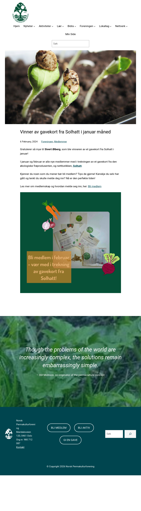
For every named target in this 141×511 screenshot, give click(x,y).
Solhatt (77, 165)
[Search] (130, 434)
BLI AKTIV (84, 427)
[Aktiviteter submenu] (52, 26)
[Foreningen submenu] (94, 26)
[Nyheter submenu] (34, 26)
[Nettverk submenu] (127, 26)
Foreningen (47, 141)
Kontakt (20, 447)
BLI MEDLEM (59, 427)
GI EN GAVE (70, 440)
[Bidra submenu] (75, 26)
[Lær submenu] (63, 26)
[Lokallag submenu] (110, 26)
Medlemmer (60, 141)
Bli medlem (94, 186)
